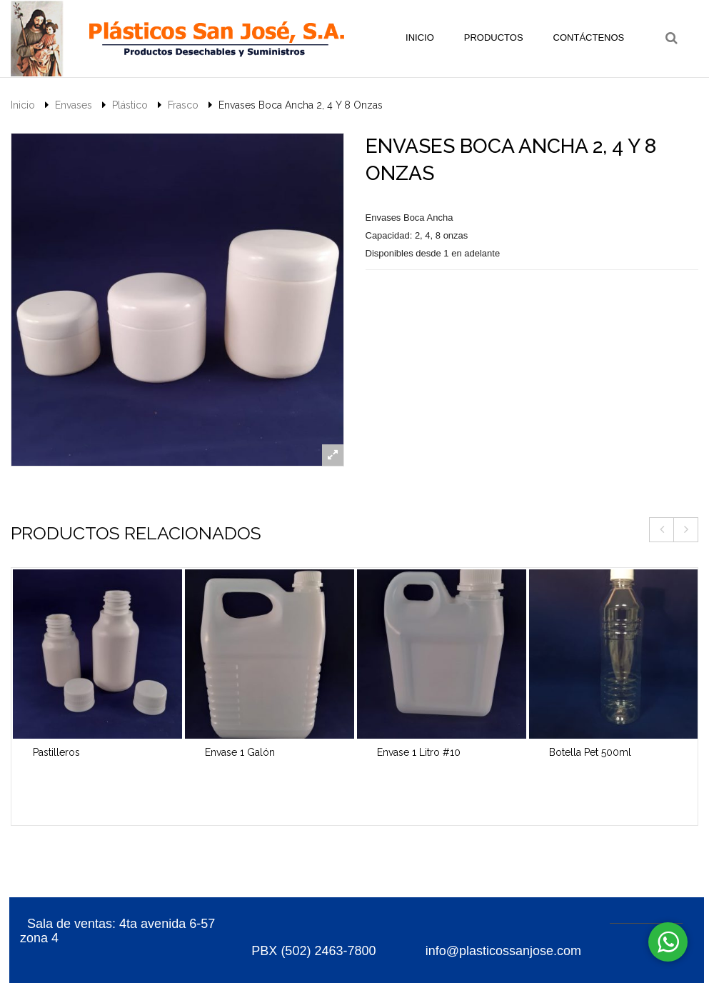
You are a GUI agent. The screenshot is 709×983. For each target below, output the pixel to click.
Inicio (23, 105)
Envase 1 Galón (240, 752)
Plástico (130, 105)
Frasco (183, 105)
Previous (661, 529)
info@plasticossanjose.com (502, 951)
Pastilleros (56, 752)
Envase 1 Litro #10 (419, 752)
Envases (73, 105)
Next (685, 529)
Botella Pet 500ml (590, 752)
